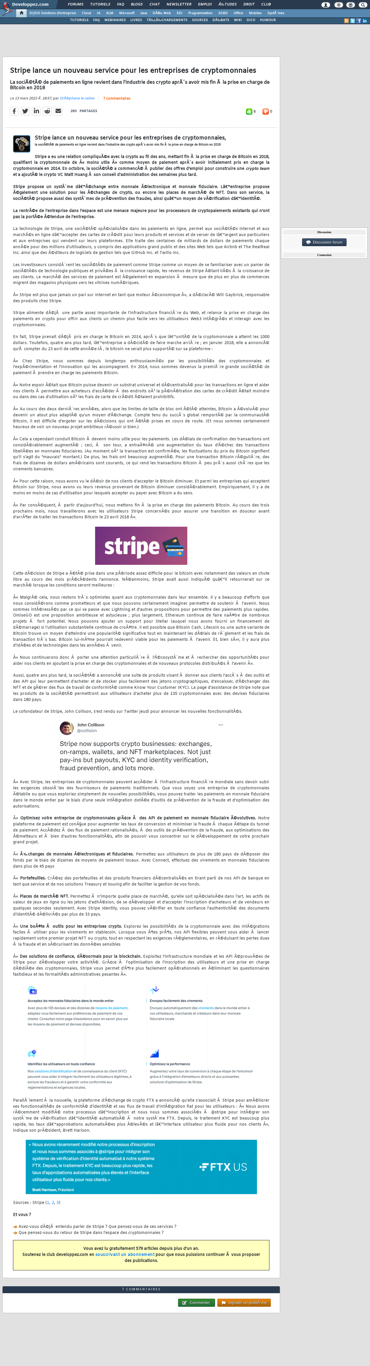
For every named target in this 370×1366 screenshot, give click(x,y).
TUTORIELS (79, 20)
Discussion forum (324, 242)
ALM (109, 13)
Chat (154, 4)
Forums (75, 4)
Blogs (136, 4)
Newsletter (179, 4)
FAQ (120, 4)
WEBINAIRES (115, 20)
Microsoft (126, 13)
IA (98, 13)
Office (238, 13)
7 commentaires (116, 98)
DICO (251, 20)
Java (143, 13)
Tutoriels (100, 4)
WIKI (238, 20)
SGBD (223, 13)
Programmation (200, 13)
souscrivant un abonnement (125, 1255)
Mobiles (255, 13)
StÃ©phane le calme (77, 98)
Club (266, 4)
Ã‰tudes (227, 4)
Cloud (86, 13)
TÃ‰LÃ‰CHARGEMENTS (167, 20)
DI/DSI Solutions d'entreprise (52, 13)
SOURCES (200, 20)
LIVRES (136, 20)
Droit (249, 4)
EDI (179, 13)
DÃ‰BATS (220, 20)
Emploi (204, 4)
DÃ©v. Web (162, 13)
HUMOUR (268, 20)
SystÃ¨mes (275, 13)
